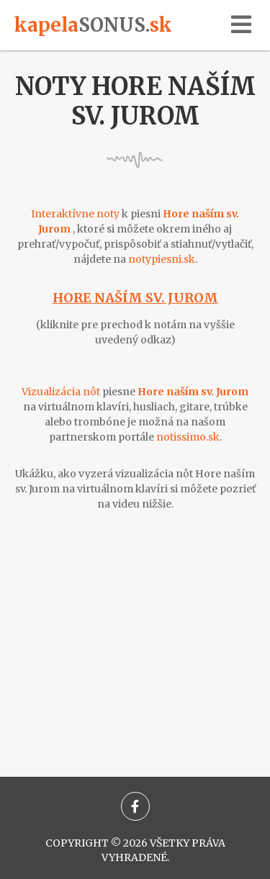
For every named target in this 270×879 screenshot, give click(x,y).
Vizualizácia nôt (61, 391)
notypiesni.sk (161, 259)
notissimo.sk (188, 437)
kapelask (93, 25)
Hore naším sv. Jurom (135, 297)
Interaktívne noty (75, 213)
